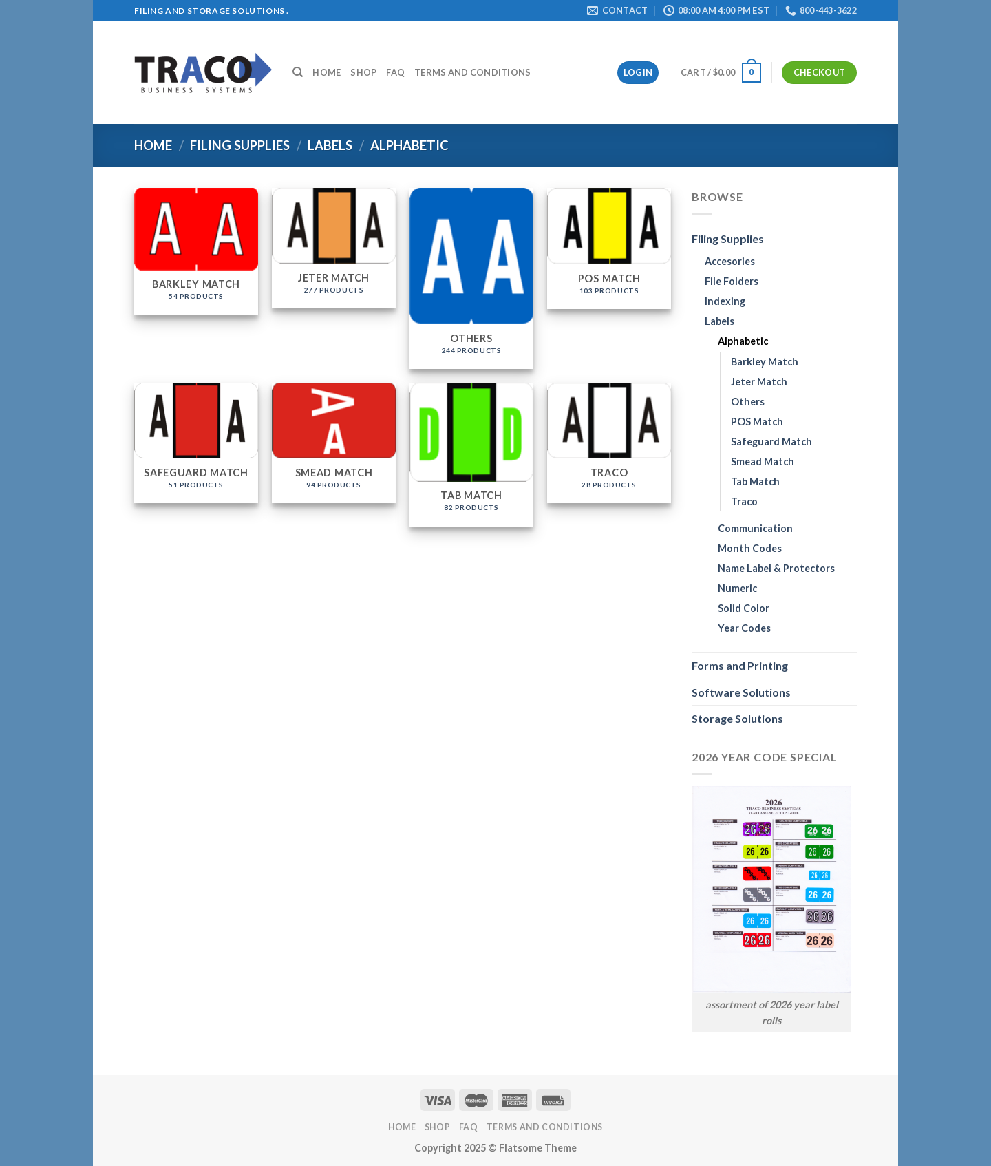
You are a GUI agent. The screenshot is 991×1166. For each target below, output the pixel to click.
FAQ (395, 72)
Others (748, 401)
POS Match (757, 421)
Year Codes (744, 628)
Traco (744, 501)
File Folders (731, 281)
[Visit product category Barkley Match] (196, 251)
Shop (363, 72)
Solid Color (743, 608)
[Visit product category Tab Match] (471, 455)
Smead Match (762, 461)
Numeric (737, 588)
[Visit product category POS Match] (609, 249)
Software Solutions (741, 692)
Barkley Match (764, 362)
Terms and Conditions (472, 72)
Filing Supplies (240, 145)
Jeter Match (759, 382)
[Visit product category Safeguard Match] (196, 443)
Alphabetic (743, 341)
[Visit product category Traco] (609, 443)
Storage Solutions (737, 718)
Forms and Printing (740, 665)
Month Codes (750, 548)
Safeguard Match (771, 441)
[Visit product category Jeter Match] (334, 248)
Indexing (725, 301)
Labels (330, 145)
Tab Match (755, 481)
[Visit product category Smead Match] (334, 443)
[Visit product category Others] (471, 278)
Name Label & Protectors (776, 568)
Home (326, 72)
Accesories (730, 261)
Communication (755, 528)
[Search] (297, 72)
